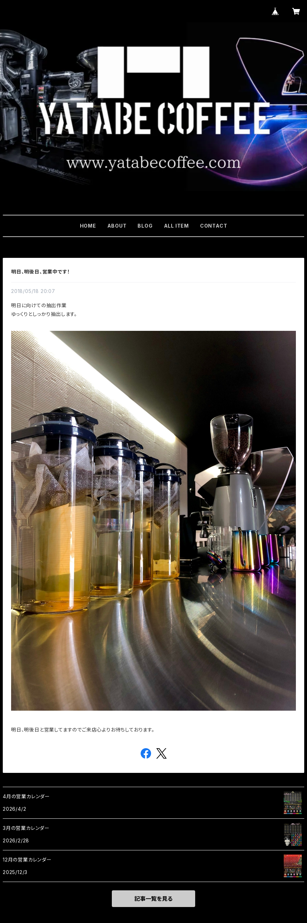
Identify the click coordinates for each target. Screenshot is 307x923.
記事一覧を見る (153, 898)
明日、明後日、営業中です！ (40, 272)
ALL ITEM (176, 226)
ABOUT (117, 226)
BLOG (145, 226)
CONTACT (213, 226)
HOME (88, 226)
